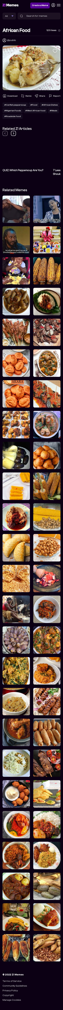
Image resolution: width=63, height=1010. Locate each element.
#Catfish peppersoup (15, 105)
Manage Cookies (12, 1000)
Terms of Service (12, 981)
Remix (26, 95)
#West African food (35, 110)
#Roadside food (12, 116)
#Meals (53, 110)
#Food (33, 105)
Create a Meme (40, 5)
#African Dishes (49, 105)
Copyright (8, 995)
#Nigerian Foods (12, 110)
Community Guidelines (15, 985)
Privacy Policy (10, 990)
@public (11, 40)
